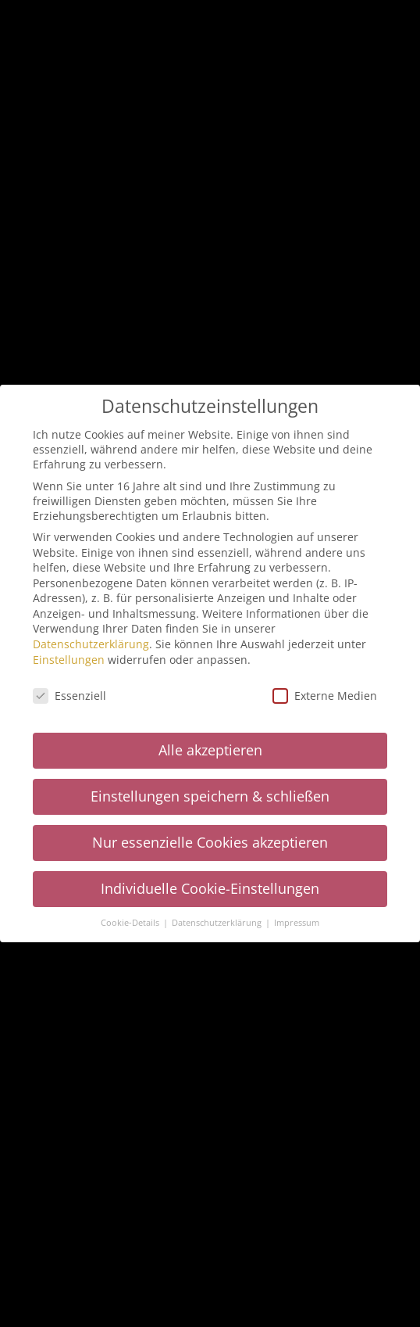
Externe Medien (324, 695)
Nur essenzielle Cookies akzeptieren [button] (210, 842)
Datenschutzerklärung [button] (218, 922)
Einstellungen (69, 659)
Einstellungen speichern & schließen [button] (210, 796)
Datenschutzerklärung (91, 644)
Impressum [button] (296, 922)
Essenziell (69, 695)
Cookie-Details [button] (131, 922)
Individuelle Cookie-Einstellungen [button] (210, 888)
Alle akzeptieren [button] (210, 750)
